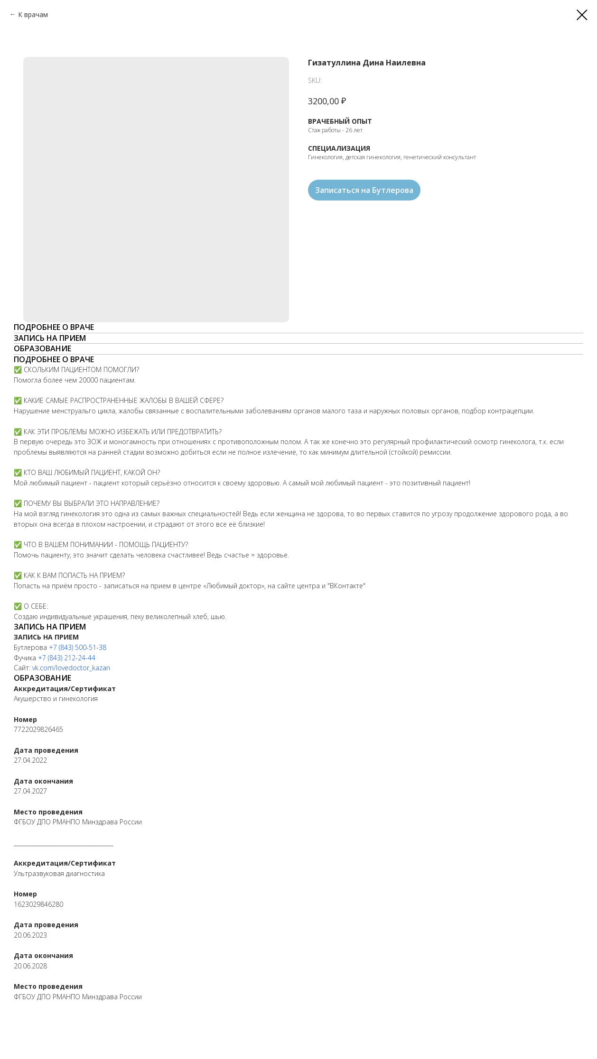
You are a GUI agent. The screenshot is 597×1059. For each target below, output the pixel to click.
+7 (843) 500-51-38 (77, 647)
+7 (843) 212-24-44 (66, 657)
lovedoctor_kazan (83, 667)
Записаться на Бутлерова (364, 190)
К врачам (33, 14)
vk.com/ (44, 667)
